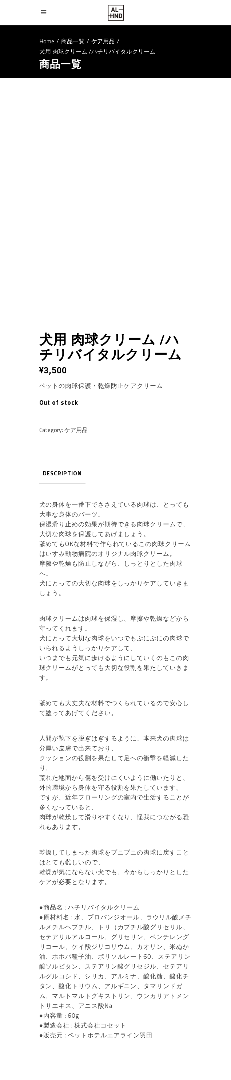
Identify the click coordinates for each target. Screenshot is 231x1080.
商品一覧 (72, 41)
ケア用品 (103, 41)
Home (46, 41)
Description (62, 473)
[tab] (62, 474)
